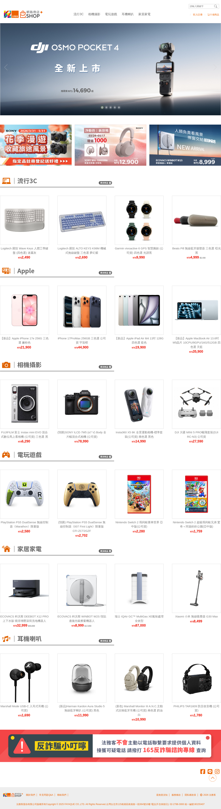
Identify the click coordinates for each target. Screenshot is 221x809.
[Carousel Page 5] (119, 107)
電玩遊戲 (111, 14)
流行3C (78, 14)
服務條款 (176, 795)
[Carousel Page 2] (106, 107)
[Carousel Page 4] (115, 107)
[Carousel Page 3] (110, 107)
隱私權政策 (190, 795)
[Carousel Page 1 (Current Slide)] (102, 107)
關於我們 (30, 795)
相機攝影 (94, 14)
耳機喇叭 (128, 14)
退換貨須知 (162, 795)
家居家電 (144, 14)
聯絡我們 (61, 795)
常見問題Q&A (46, 795)
